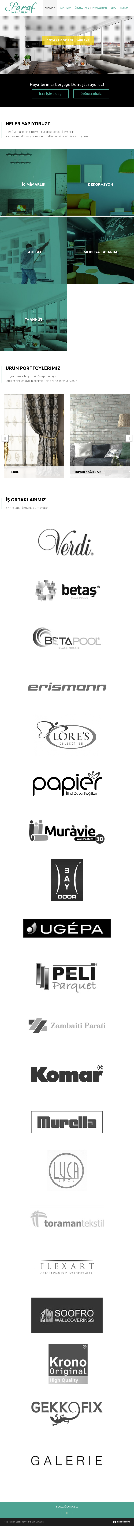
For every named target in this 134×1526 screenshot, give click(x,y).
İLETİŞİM (124, 8)
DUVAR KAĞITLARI (88, 471)
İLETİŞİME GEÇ (50, 93)
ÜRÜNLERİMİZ (82, 8)
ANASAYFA (50, 8)
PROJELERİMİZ (99, 8)
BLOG (113, 8)
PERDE (14, 471)
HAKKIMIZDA (65, 8)
